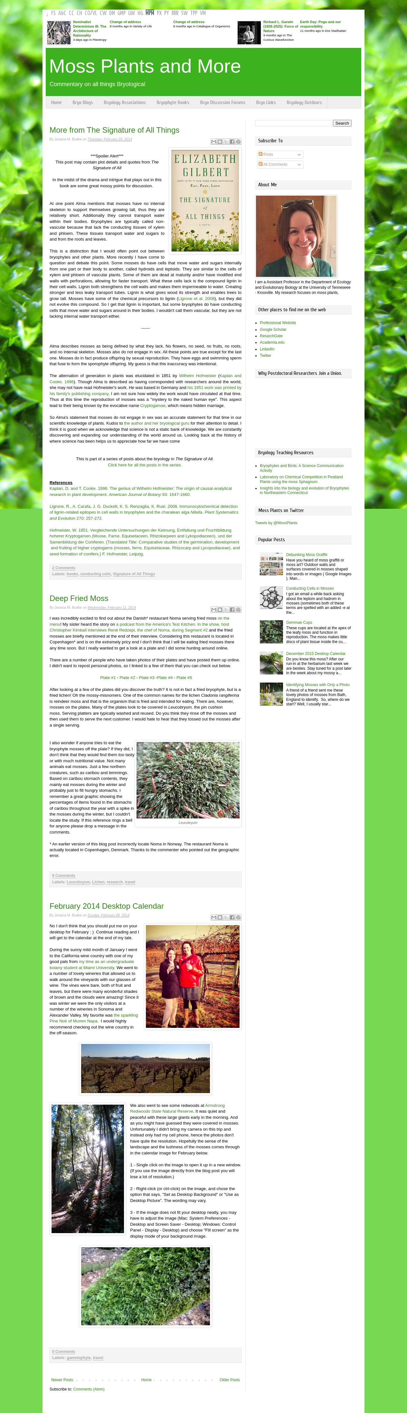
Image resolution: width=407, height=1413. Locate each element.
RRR (175, 13)
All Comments (273, 164)
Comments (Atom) (88, 1389)
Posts (266, 154)
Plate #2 (127, 677)
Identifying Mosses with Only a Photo (318, 685)
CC (71, 13)
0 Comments (63, 1351)
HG (140, 13)
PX (159, 13)
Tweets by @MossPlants (276, 523)
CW (103, 13)
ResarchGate (271, 336)
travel (130, 882)
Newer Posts (62, 1380)
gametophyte (79, 1358)
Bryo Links (266, 102)
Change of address (125, 22)
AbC (62, 13)
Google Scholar (273, 329)
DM (112, 13)
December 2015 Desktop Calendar (316, 653)
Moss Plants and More (145, 66)
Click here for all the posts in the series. (145, 465)
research (115, 882)
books (72, 574)
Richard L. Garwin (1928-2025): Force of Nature (280, 26)
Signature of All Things (134, 574)
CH (79, 13)
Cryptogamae (152, 405)
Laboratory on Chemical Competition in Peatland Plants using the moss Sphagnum (301, 479)
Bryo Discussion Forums (222, 102)
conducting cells (95, 574)
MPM (150, 13)
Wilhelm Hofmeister (197, 375)
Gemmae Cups (299, 622)
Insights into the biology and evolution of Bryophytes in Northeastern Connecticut (304, 490)
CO (87, 13)
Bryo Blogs (83, 102)
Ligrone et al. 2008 (196, 298)
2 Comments (63, 568)
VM (203, 13)
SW (184, 13)
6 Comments (63, 875)
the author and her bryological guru (156, 423)
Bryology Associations (125, 102)
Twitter (265, 355)
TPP (193, 13)
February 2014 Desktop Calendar (107, 906)
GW (131, 13)
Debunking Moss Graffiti (306, 554)
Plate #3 (146, 677)
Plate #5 (184, 677)
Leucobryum (78, 882)
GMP (122, 13)
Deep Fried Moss (79, 598)
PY (166, 13)
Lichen (98, 882)
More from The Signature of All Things (114, 130)
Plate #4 (165, 677)
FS (53, 13)
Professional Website (278, 323)
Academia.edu (272, 342)
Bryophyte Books (173, 102)
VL (94, 13)
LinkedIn (267, 349)
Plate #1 (108, 677)
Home (56, 102)
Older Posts (230, 1380)
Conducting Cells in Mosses (310, 588)
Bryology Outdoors (304, 102)
